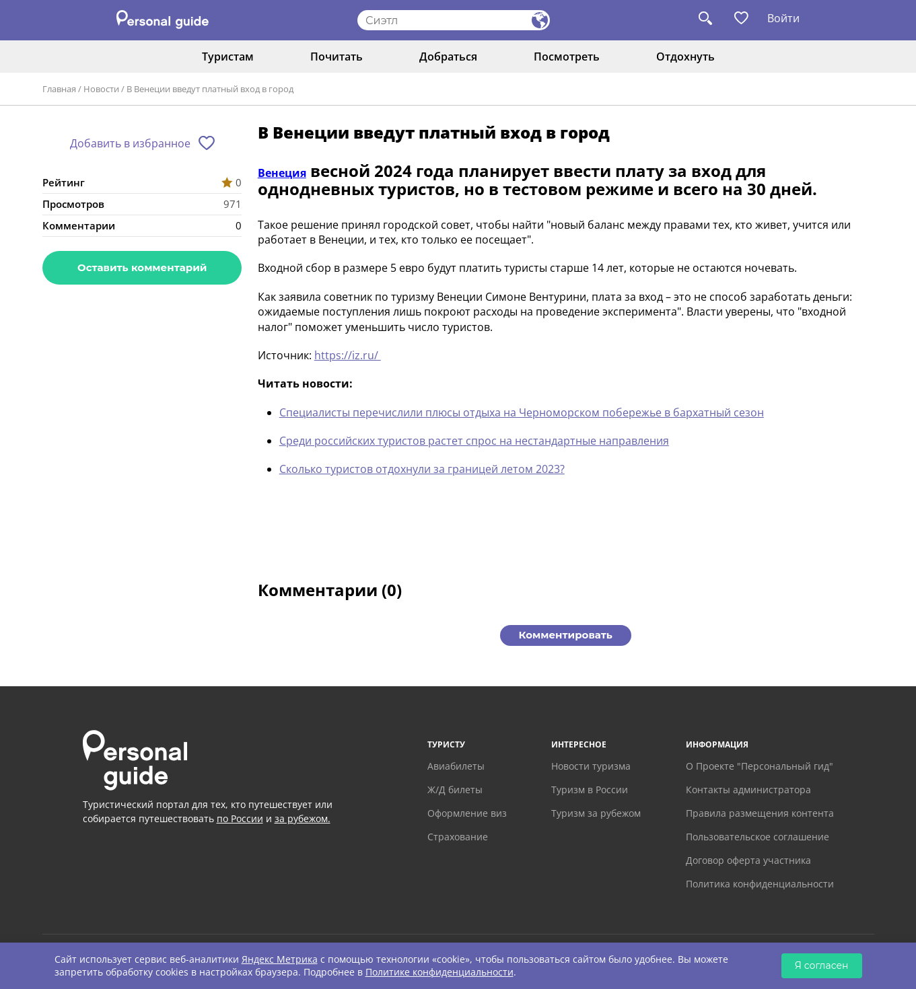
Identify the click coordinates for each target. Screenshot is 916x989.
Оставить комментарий (142, 267)
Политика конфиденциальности (760, 883)
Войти (783, 18)
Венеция (282, 173)
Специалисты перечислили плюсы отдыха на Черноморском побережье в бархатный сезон (521, 412)
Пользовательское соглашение (757, 836)
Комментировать (565, 634)
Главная (59, 89)
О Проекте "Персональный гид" (759, 766)
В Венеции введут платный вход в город (210, 89)
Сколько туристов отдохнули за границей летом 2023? (422, 469)
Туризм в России (589, 789)
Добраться (448, 56)
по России (240, 818)
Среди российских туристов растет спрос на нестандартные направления (474, 440)
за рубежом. (302, 818)
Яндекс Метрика (280, 959)
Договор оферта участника (748, 860)
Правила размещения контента (760, 813)
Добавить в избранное (130, 143)
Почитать (336, 56)
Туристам (228, 56)
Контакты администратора (748, 789)
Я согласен (822, 965)
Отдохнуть (685, 56)
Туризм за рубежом (596, 813)
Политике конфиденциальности (439, 971)
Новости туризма (591, 766)
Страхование (457, 836)
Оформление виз (467, 813)
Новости (101, 89)
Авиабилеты (456, 766)
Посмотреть (567, 56)
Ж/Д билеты (455, 789)
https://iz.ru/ (347, 355)
